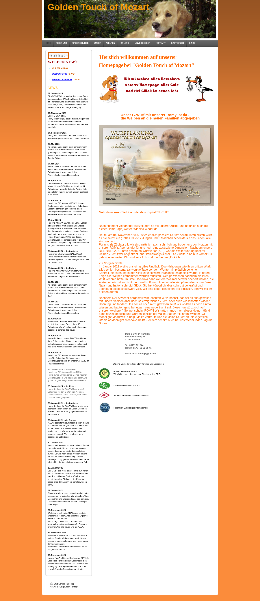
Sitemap (70, 584)
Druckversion (57, 584)
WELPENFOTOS (59, 74)
